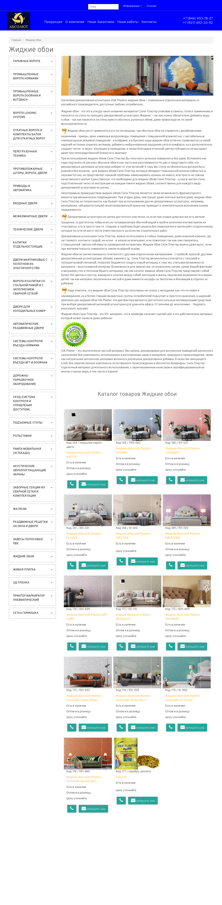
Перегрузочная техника (25, 154)
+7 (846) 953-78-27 (198, 18)
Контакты (149, 22)
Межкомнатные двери (30, 216)
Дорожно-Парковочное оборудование (24, 380)
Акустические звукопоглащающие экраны (29, 470)
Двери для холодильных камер (29, 309)
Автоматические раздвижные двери (28, 326)
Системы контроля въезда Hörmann (28, 343)
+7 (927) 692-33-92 (198, 23)
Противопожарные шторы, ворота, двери (30, 171)
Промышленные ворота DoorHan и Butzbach (27, 96)
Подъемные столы (27, 423)
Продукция (53, 22)
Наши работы (127, 22)
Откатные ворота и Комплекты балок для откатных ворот (29, 134)
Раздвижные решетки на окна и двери (30, 524)
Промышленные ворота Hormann (26, 76)
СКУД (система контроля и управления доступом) (24, 403)
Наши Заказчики (100, 22)
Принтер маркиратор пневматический (29, 598)
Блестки (121, 777)
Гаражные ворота (26, 61)
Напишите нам (93, 484)
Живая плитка (24, 570)
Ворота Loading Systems (24, 115)
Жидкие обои (33, 40)
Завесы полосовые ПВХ (28, 541)
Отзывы (151, 6)
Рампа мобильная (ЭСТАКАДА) (27, 451)
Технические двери (28, 229)
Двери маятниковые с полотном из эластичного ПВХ (30, 264)
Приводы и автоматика (22, 188)
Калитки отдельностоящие (28, 245)
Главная (16, 40)
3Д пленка (21, 583)
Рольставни (22, 436)
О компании (74, 22)
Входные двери (25, 203)
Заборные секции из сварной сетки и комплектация (29, 492)
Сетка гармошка (26, 613)
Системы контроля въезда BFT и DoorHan (30, 360)
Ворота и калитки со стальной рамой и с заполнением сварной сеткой (29, 288)
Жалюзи (20, 509)
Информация (132, 6)
